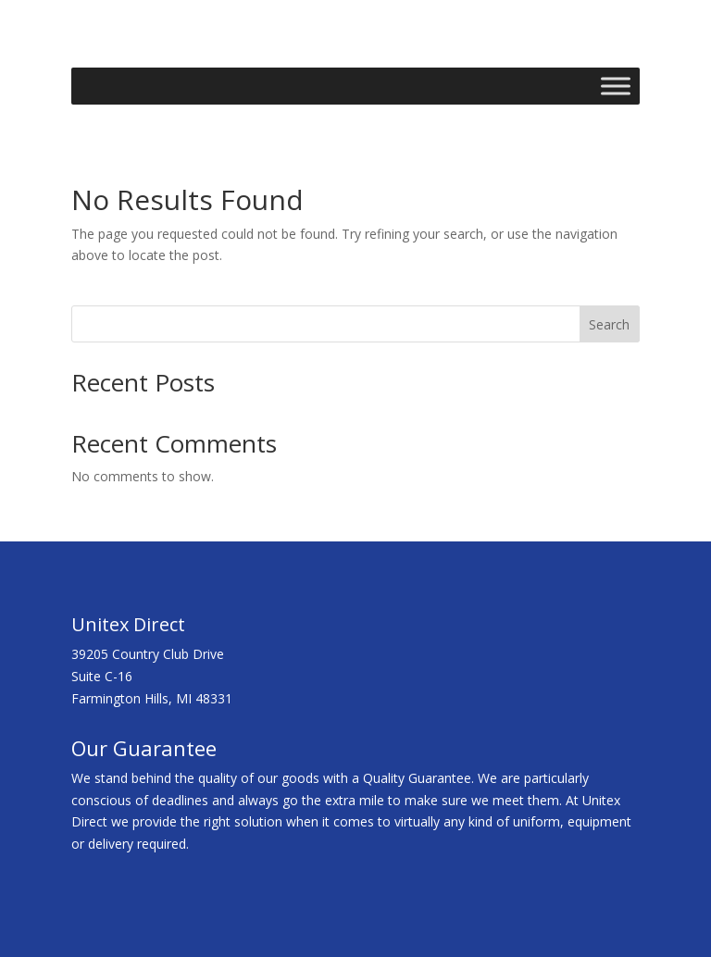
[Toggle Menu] (615, 85)
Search (609, 324)
